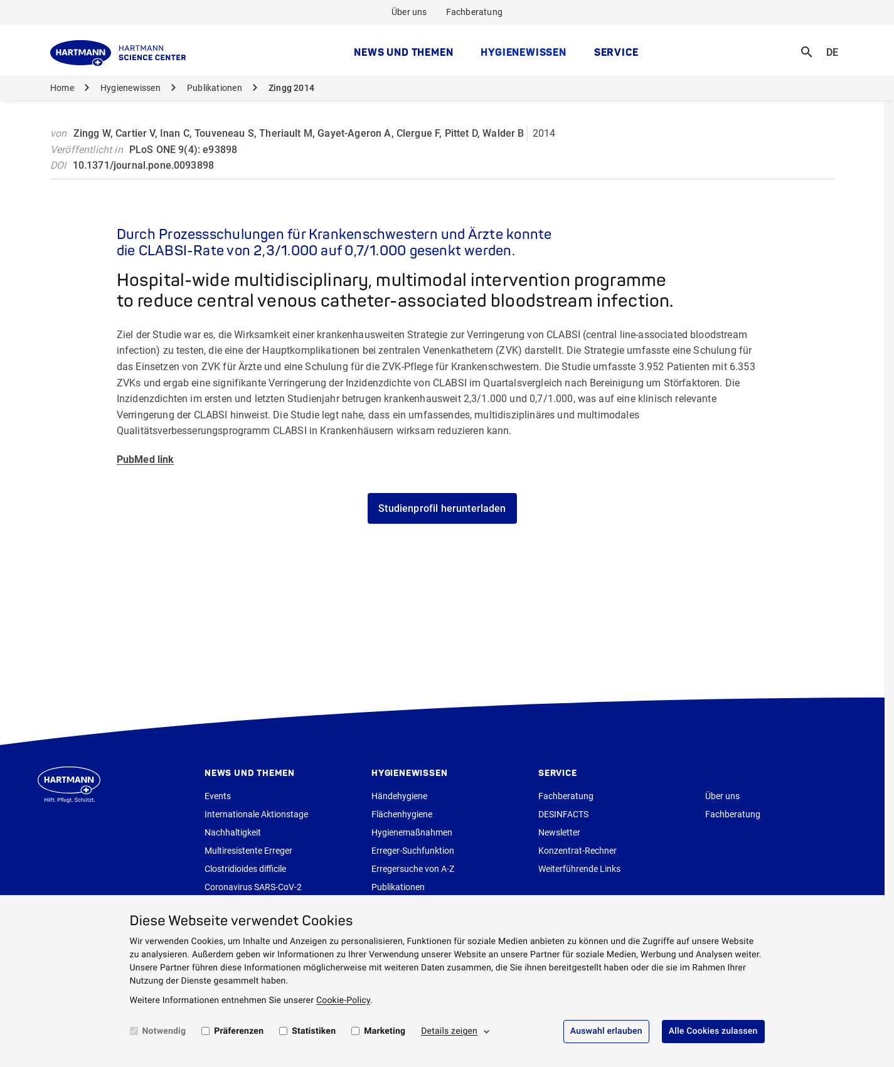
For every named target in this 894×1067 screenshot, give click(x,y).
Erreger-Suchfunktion (412, 851)
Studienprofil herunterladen (442, 508)
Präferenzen (238, 1031)
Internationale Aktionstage (256, 814)
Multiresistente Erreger (248, 851)
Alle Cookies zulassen (713, 1031)
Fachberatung (474, 12)
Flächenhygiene (401, 814)
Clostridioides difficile (245, 869)
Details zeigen (449, 1031)
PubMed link (145, 459)
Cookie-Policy (343, 1000)
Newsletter (559, 832)
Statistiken (314, 1031)
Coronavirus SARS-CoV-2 (253, 887)
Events (218, 796)
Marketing (384, 1031)
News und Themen (403, 52)
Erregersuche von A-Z (412, 869)
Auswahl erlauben (606, 1031)
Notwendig (164, 1031)
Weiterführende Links (579, 869)
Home (62, 88)
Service (616, 52)
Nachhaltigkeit (233, 832)
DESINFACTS (563, 814)
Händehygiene (399, 796)
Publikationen (214, 88)
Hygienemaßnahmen (411, 832)
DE (836, 44)
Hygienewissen (523, 52)
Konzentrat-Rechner (577, 851)
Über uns (409, 12)
